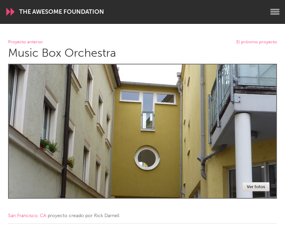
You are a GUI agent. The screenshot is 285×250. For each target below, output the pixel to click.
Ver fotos (256, 186)
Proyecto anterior (25, 42)
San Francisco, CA (27, 215)
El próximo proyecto (256, 42)
